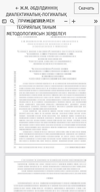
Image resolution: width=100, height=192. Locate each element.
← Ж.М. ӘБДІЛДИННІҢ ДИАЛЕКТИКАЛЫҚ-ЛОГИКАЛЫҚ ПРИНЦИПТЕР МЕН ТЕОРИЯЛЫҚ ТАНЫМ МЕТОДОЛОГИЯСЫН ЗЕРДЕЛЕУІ (38, 20)
